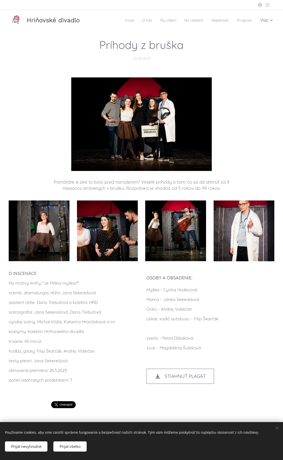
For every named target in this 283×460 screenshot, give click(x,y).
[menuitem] (120, 20)
